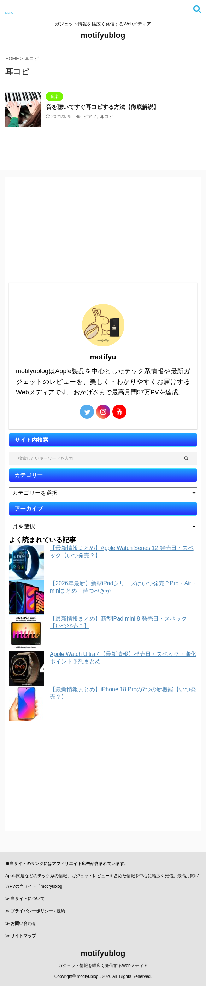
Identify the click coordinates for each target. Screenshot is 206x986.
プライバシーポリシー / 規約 (37, 911)
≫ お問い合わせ (20, 923)
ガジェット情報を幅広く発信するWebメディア (102, 965)
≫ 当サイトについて (25, 898)
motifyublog (103, 35)
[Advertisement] (103, 229)
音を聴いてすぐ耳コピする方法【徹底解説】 (102, 107)
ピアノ (90, 116)
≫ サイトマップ (20, 935)
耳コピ (106, 116)
